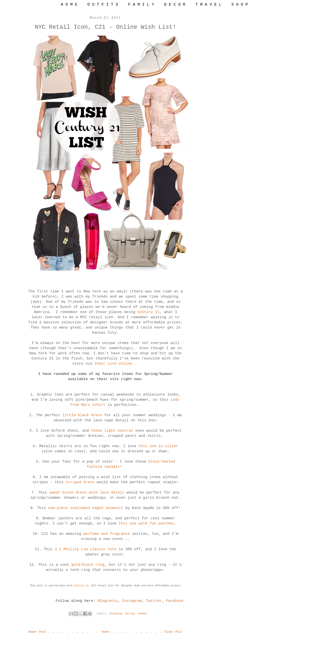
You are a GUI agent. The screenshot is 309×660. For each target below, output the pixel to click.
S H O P (240, 4)
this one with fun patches (146, 524)
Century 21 (149, 312)
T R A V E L (208, 4)
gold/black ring (87, 565)
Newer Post (37, 632)
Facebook (175, 601)
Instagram (132, 601)
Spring (130, 613)
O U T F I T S (102, 4)
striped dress (80, 482)
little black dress (82, 415)
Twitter (154, 601)
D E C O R (174, 4)
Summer (142, 613)
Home (105, 632)
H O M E (69, 4)
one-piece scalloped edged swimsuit (85, 508)
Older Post (173, 632)
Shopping (115, 613)
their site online (113, 364)
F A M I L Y (141, 4)
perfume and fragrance (107, 534)
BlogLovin (107, 601)
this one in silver (158, 446)
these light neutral (112, 431)
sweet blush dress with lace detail (86, 493)
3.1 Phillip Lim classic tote (85, 549)
